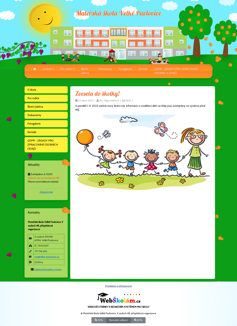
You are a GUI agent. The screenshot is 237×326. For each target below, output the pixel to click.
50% (99, 320)
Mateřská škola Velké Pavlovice (118, 13)
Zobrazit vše (46, 191)
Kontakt (143, 69)
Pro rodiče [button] (66, 69)
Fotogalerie (125, 69)
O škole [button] (47, 69)
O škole (31, 89)
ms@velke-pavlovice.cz (47, 256)
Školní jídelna (85, 71)
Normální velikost (118, 320)
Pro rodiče (33, 98)
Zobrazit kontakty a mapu (47, 269)
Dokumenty (105, 69)
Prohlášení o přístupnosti (118, 286)
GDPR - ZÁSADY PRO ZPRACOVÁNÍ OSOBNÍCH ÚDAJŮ (176, 71)
